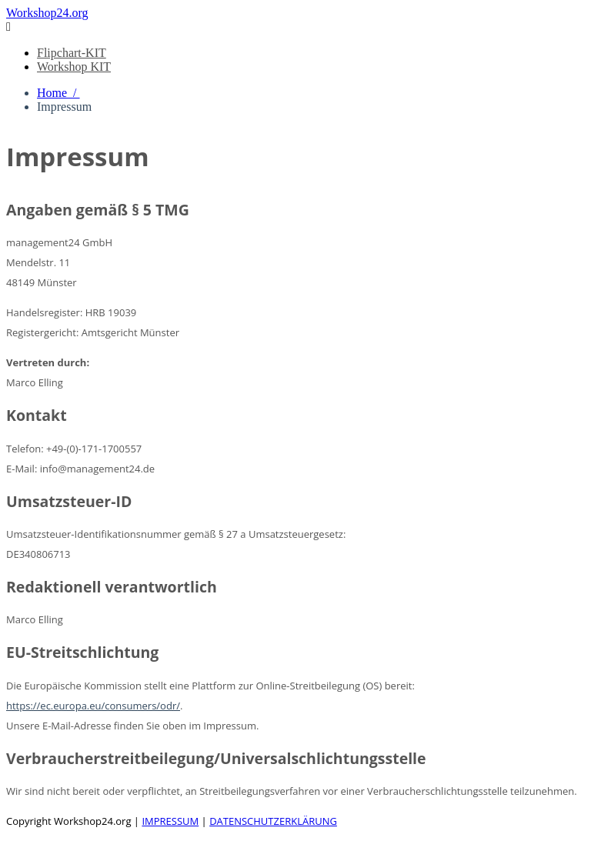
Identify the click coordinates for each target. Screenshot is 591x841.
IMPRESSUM (170, 821)
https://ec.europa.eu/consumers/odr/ (93, 706)
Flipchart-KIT (71, 52)
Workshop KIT (74, 66)
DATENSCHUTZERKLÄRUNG (273, 821)
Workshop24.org (47, 12)
